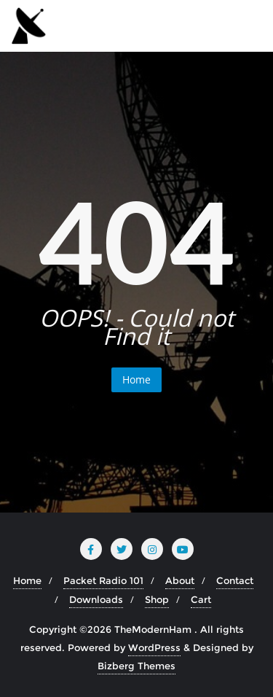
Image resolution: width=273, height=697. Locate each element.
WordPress (154, 647)
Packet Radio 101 (103, 580)
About (179, 580)
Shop (157, 599)
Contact (234, 580)
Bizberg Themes (136, 665)
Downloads (96, 599)
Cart (201, 599)
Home (136, 379)
